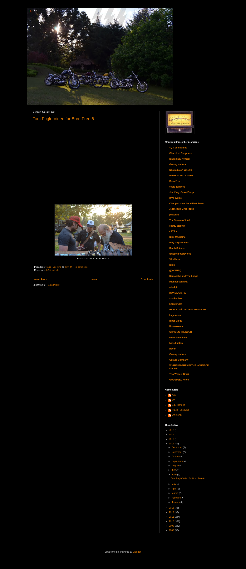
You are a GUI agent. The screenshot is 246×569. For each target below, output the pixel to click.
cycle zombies (177, 186)
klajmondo (175, 315)
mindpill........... (177, 287)
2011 (172, 516)
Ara (174, 395)
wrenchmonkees (178, 337)
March (175, 493)
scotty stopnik (177, 226)
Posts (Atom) (53, 285)
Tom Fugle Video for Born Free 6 (63, 118)
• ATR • (173, 231)
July (174, 470)
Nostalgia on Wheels (180, 170)
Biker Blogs (175, 320)
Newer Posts (40, 279)
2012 (172, 512)
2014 (172, 443)
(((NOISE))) (175, 270)
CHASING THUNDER (180, 332)
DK (173, 400)
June (174, 474)
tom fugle (54, 270)
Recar (172, 348)
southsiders (175, 298)
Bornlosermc (176, 326)
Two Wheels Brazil (179, 374)
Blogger (137, 552)
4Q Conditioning (178, 147)
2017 (172, 430)
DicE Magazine (177, 237)
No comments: (81, 267)
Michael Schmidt (178, 281)
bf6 (47, 270)
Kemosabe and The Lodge (183, 276)
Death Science (177, 248)
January (176, 502)
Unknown (177, 415)
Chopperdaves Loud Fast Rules (186, 203)
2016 (172, 434)
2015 (172, 439)
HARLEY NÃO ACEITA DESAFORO (188, 309)
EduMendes (175, 304)
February (176, 497)
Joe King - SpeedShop (181, 192)
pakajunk (174, 214)
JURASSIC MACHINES (181, 209)
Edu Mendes (178, 405)
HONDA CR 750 (177, 293)
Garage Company (178, 360)
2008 (172, 530)
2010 (172, 521)
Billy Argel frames (179, 242)
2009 (172, 526)
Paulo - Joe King (180, 410)
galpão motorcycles (180, 253)
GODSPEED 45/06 (179, 379)
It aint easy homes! (179, 159)
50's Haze (174, 259)
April (174, 488)
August (176, 465)
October (176, 456)
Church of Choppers (180, 153)
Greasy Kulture (177, 164)
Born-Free (174, 181)
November (177, 452)
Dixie (172, 265)
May (174, 484)
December (177, 447)
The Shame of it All (179, 220)
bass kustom (176, 343)
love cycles (175, 198)
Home (94, 279)
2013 (172, 507)
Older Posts (147, 279)
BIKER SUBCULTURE (181, 175)
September (178, 461)
